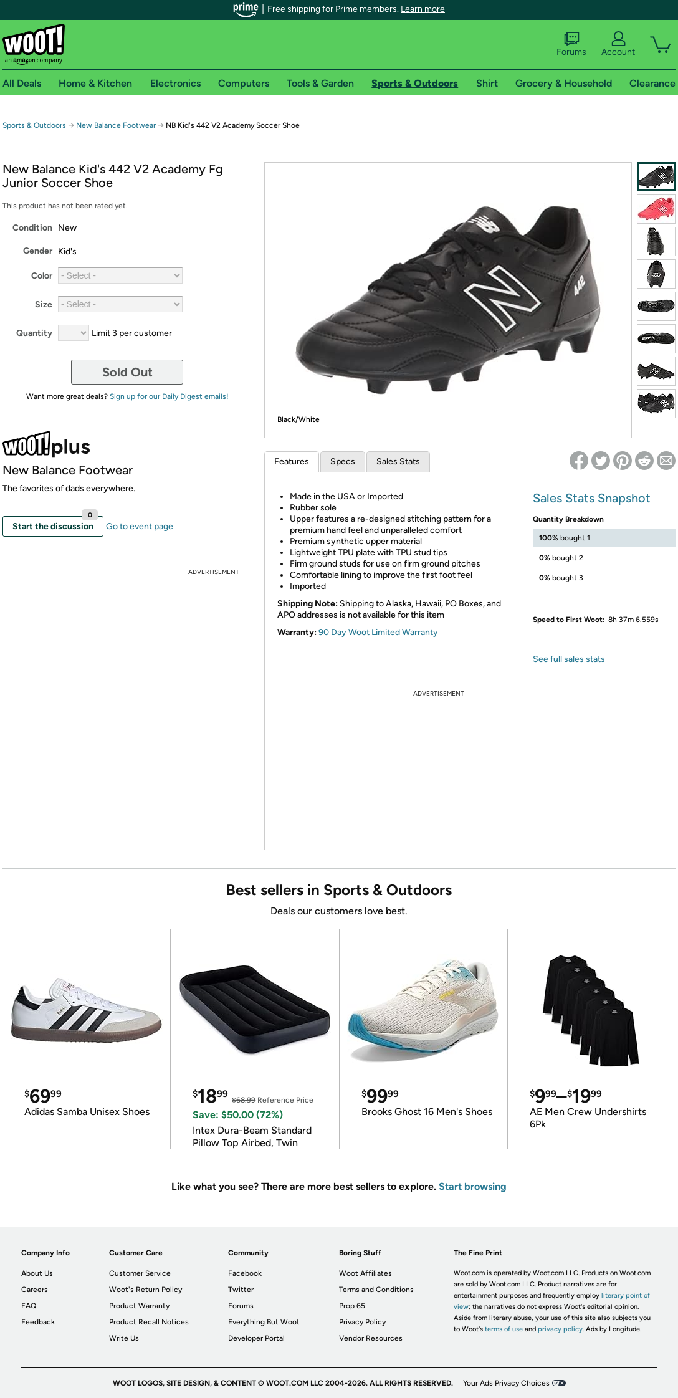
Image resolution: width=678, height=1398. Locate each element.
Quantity (34, 333)
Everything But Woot (264, 1322)
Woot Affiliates (365, 1273)
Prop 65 (352, 1305)
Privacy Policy (362, 1322)
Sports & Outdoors (34, 125)
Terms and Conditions (376, 1289)
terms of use (504, 1329)
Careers (34, 1289)
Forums (571, 44)
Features (291, 461)
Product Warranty (139, 1305)
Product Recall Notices (149, 1322)
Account (618, 44)
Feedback (38, 1322)
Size (43, 304)
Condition (32, 228)
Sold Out (127, 372)
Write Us (124, 1338)
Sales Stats (398, 461)
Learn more (423, 9)
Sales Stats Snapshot (592, 498)
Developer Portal (256, 1338)
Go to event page (139, 526)
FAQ (28, 1305)
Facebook (245, 1273)
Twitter (241, 1289)
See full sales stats (569, 659)
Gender (37, 251)
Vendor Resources (371, 1338)
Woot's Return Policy (145, 1289)
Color (41, 276)
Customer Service (140, 1273)
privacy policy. (561, 1329)
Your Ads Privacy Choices (506, 1383)
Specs (342, 461)
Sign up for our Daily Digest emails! (169, 396)
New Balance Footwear (116, 125)
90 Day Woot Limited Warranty (378, 632)
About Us (37, 1273)
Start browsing (473, 1186)
